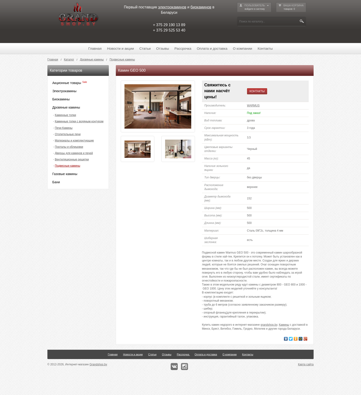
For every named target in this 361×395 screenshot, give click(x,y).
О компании (242, 48)
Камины (284, 324)
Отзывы (162, 48)
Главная (95, 48)
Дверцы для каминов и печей (74, 153)
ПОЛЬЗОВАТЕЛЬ (254, 7)
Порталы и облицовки (69, 146)
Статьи (145, 48)
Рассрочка (182, 48)
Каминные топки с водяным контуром (79, 121)
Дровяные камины (66, 107)
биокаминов (201, 7)
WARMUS (253, 105)
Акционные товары (66, 83)
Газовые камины (64, 174)
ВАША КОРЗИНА (291, 7)
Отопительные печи (68, 134)
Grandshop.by (98, 364)
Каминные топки (65, 115)
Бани (56, 182)
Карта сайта (306, 364)
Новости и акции (120, 48)
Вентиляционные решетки (72, 159)
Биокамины (61, 99)
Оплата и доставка (212, 48)
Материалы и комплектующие (74, 140)
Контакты (265, 48)
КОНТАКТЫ (257, 91)
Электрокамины (64, 91)
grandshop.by (269, 324)
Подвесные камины (67, 165)
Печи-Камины (64, 128)
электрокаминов (172, 7)
